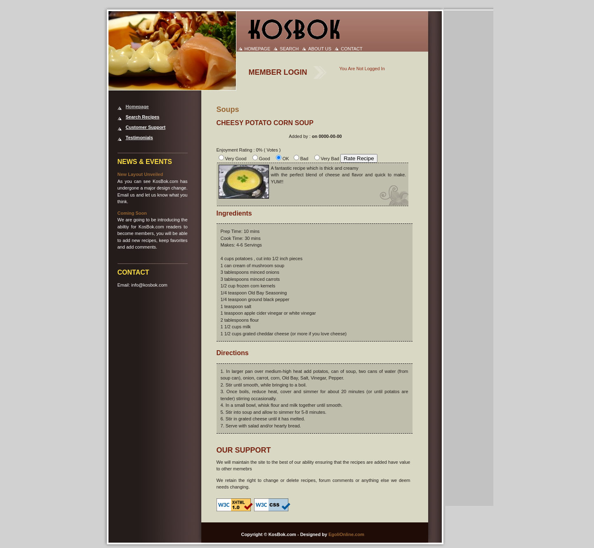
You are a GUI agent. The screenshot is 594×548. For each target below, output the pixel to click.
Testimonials (139, 137)
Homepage (137, 106)
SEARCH (289, 48)
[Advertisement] (471, 135)
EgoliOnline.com (346, 534)
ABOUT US (319, 48)
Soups (228, 109)
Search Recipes (143, 116)
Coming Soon (132, 213)
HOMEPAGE (258, 48)
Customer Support (146, 127)
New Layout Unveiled (140, 174)
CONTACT (351, 48)
